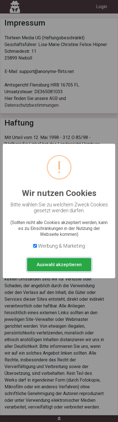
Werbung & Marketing (61, 246)
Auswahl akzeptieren (59, 264)
